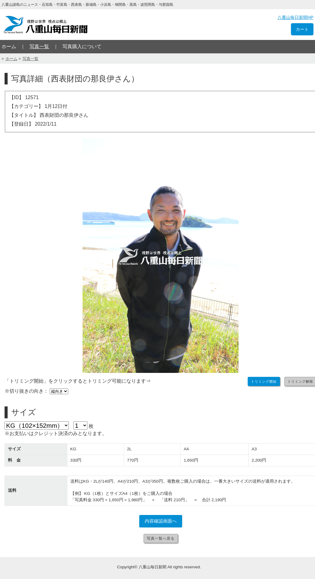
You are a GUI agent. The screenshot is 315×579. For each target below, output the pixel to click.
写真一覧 (39, 46)
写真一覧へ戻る (161, 538)
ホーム (9, 46)
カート (302, 29)
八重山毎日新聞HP (295, 17)
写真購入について (81, 46)
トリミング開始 (264, 381)
